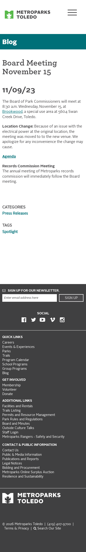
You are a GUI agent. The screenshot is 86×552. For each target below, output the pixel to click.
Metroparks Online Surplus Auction (28, 472)
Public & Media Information (22, 454)
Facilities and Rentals (17, 406)
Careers (8, 342)
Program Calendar (15, 360)
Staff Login (10, 432)
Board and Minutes (16, 423)
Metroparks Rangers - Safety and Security (33, 436)
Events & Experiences (18, 347)
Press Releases (15, 214)
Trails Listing (11, 410)
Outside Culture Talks (18, 428)
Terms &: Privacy (16, 528)
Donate (7, 394)
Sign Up (71, 298)
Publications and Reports (20, 459)
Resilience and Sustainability (22, 476)
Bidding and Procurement (21, 468)
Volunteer (9, 389)
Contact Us (10, 450)
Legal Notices (12, 463)
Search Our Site (47, 528)
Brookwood (12, 112)
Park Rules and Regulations (22, 419)
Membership (12, 385)
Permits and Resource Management (28, 415)
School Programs (15, 364)
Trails (6, 355)
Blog (9, 42)
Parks (6, 351)
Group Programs (14, 368)
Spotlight (10, 232)
